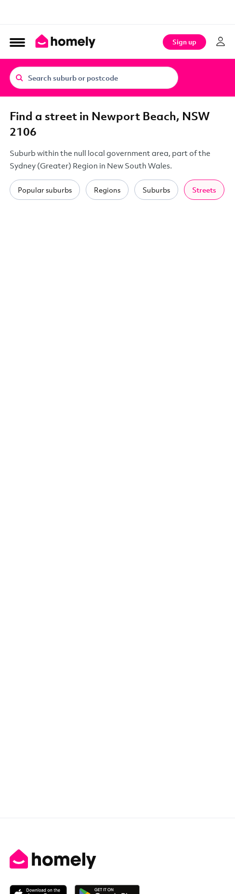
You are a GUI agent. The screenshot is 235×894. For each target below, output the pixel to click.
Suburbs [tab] (156, 190)
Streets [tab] (204, 190)
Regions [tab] (107, 190)
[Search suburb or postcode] (94, 78)
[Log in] (220, 41)
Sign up (184, 41)
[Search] (19, 77)
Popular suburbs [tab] (45, 190)
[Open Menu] (17, 42)
